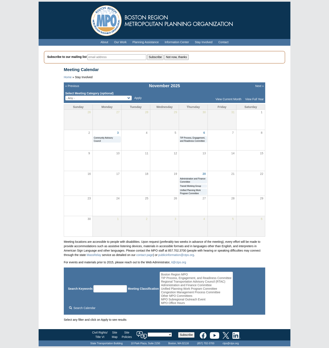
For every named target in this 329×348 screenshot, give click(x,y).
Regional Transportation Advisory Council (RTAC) (196, 281)
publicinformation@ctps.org (176, 255)
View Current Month (228, 99)
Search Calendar (82, 308)
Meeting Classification (143, 288)
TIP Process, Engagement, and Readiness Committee (196, 278)
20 (204, 173)
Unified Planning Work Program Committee (196, 289)
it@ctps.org (178, 262)
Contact (223, 42)
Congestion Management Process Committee (196, 292)
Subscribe (186, 334)
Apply (138, 98)
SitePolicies (127, 335)
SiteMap (115, 335)
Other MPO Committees (196, 296)
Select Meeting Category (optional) (89, 93)
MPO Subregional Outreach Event (196, 299)
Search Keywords (80, 288)
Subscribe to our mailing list (67, 56)
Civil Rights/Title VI (100, 335)
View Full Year (254, 99)
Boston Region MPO (196, 274)
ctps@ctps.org (231, 343)
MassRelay (94, 255)
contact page (144, 255)
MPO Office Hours (196, 303)
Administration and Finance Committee (196, 285)
